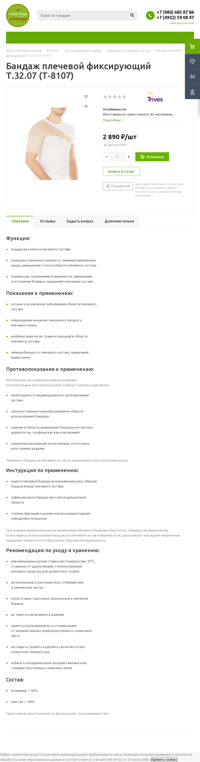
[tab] (113, 120)
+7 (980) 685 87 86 (175, 12)
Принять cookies (164, 759)
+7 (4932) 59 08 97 (175, 17)
